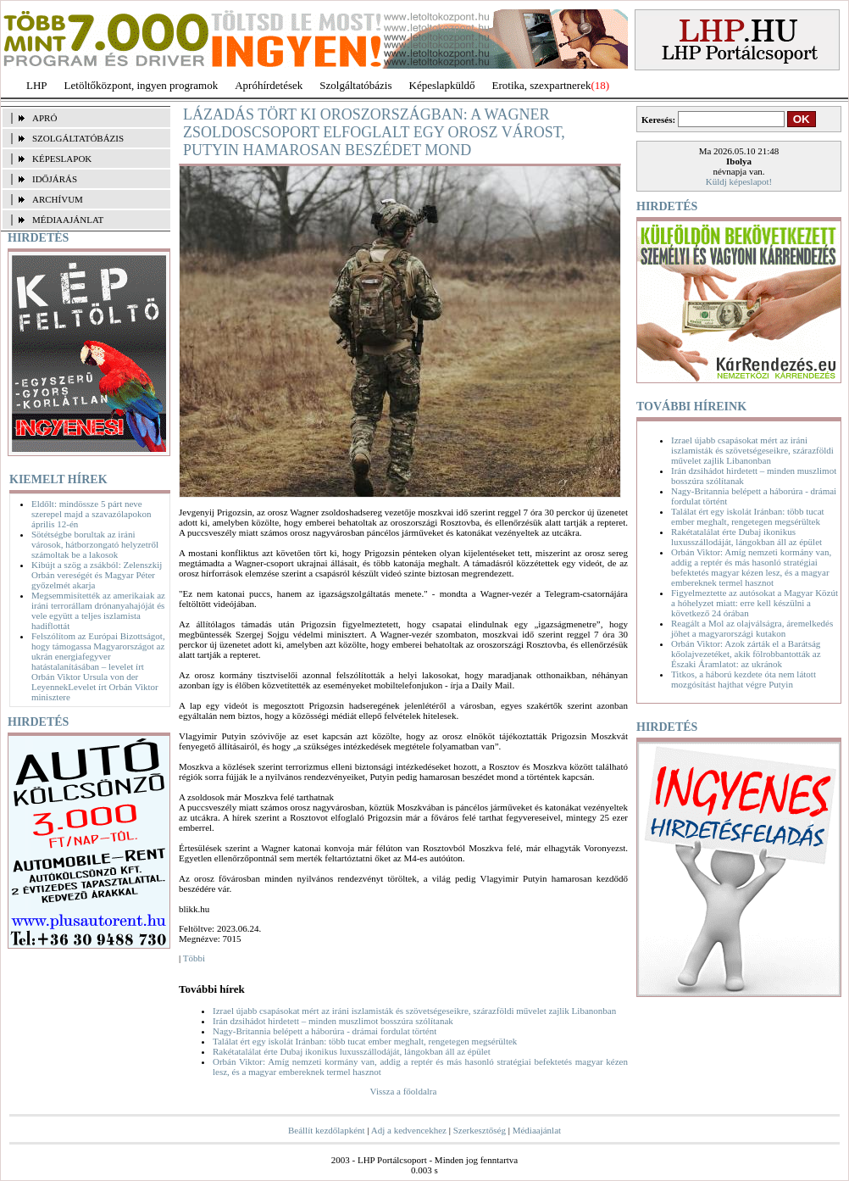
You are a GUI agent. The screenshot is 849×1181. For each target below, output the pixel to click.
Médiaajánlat (537, 1130)
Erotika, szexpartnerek (541, 85)
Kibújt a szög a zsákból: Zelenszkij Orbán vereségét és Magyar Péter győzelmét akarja (96, 575)
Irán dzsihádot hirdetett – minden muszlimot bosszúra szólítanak (333, 1021)
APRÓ (44, 118)
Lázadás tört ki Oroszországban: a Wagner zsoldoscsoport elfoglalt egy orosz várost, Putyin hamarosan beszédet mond (374, 132)
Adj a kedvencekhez (409, 1130)
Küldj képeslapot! (739, 181)
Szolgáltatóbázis (355, 85)
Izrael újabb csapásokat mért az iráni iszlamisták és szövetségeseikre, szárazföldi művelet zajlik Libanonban (414, 1011)
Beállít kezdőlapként (326, 1130)
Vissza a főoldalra (403, 1091)
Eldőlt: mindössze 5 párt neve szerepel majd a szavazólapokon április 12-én (91, 514)
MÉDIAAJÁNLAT (67, 219)
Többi (194, 958)
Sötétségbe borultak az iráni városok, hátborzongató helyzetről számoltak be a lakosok (94, 544)
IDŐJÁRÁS (54, 179)
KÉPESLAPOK (62, 158)
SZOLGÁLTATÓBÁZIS (78, 138)
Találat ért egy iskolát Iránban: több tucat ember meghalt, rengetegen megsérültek (365, 1041)
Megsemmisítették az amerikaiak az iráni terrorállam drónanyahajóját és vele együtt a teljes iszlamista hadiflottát (98, 610)
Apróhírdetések (268, 85)
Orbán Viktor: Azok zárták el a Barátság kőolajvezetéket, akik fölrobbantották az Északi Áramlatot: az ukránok (746, 653)
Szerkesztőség (479, 1130)
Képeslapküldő (442, 85)
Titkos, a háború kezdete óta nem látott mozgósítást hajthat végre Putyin (743, 679)
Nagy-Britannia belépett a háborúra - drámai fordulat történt (324, 1031)
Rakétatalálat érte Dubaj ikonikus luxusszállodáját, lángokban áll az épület (352, 1051)
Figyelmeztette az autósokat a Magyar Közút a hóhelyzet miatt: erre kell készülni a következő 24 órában (754, 603)
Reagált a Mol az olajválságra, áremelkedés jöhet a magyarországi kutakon (752, 628)
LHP (36, 85)
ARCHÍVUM (57, 199)
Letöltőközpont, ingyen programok (141, 85)
